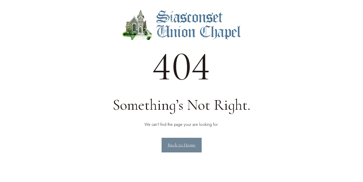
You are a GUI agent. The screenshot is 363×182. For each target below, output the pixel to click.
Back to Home (182, 145)
